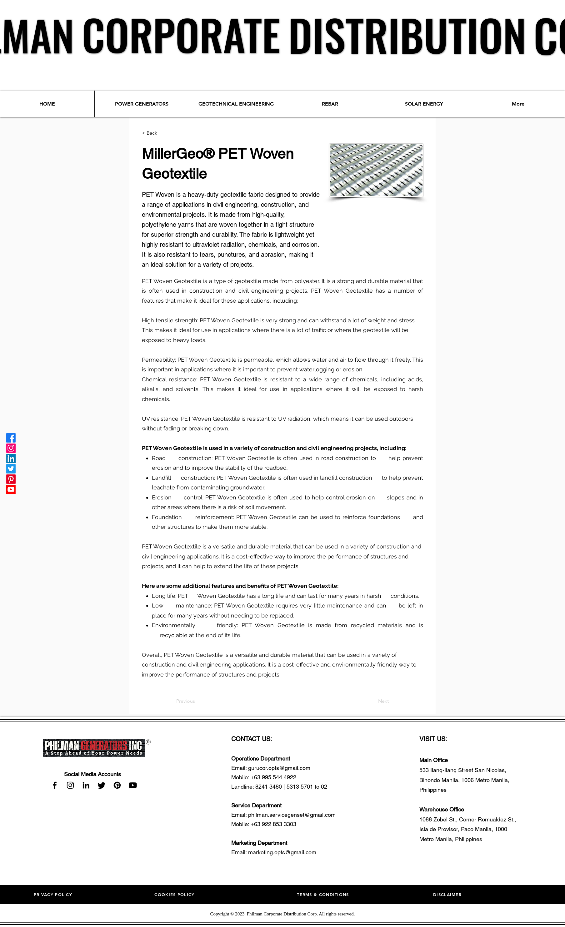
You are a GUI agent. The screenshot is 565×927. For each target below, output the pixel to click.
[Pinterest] (11, 479)
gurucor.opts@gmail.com (279, 768)
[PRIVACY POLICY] (53, 894)
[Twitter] (11, 468)
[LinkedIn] (11, 458)
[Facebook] (11, 438)
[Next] (373, 701)
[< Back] (162, 133)
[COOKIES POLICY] (175, 894)
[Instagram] (11, 448)
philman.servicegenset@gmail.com (292, 814)
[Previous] (197, 701)
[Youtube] (11, 489)
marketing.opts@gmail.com (282, 852)
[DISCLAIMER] (448, 894)
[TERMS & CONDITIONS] (323, 894)
